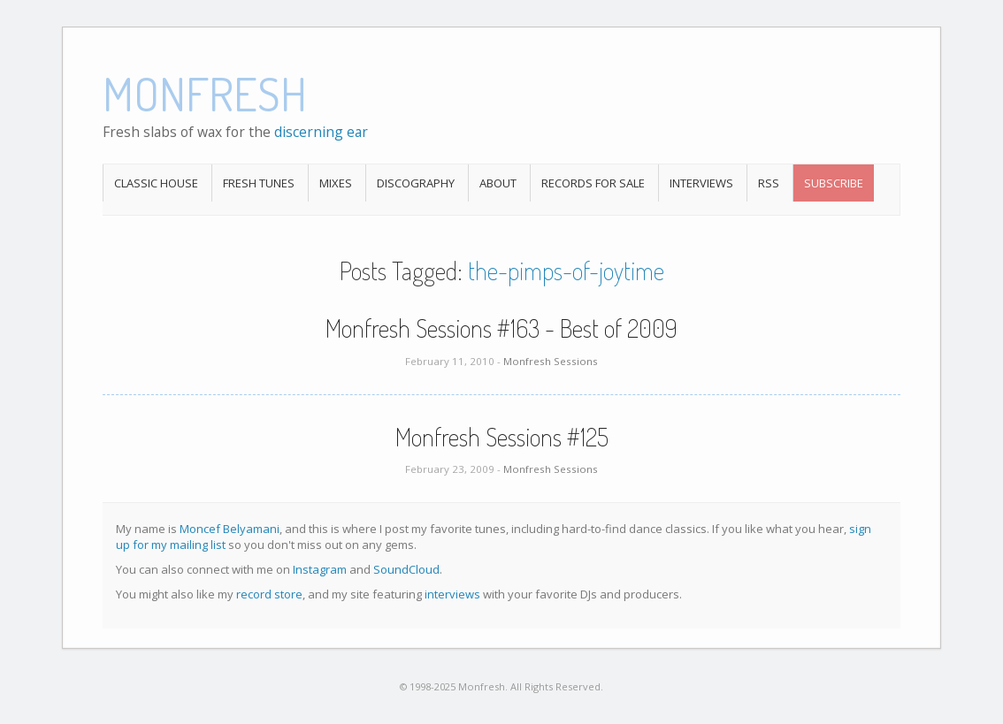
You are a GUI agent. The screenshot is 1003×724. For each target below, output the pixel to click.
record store (269, 594)
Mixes (335, 183)
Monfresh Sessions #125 (502, 437)
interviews (452, 594)
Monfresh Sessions (550, 361)
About (498, 183)
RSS (768, 183)
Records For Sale (593, 183)
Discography (416, 183)
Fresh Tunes (259, 183)
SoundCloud (406, 569)
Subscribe (833, 183)
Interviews (701, 183)
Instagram (320, 569)
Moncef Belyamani (229, 529)
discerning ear (321, 131)
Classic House (156, 183)
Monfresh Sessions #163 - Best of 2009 (501, 328)
